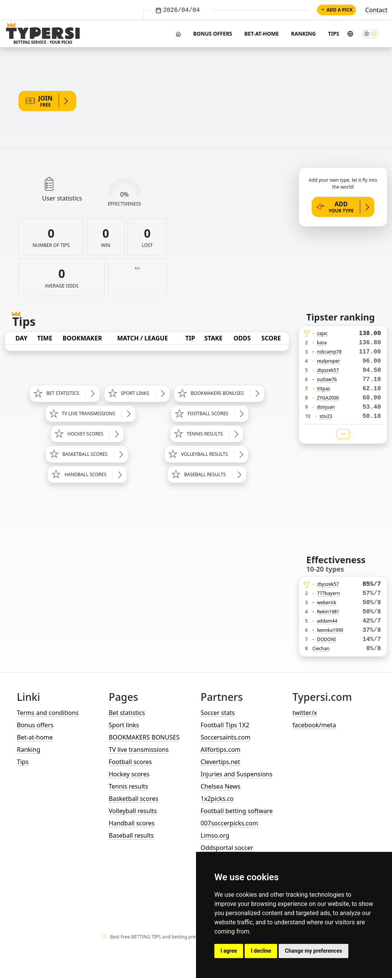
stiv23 (326, 416)
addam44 (327, 621)
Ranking (303, 33)
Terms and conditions (47, 712)
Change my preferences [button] (313, 951)
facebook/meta (314, 725)
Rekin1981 (328, 611)
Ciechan (321, 648)
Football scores (130, 762)
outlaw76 (327, 379)
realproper (328, 361)
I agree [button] (228, 951)
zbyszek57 (328, 370)
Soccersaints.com (225, 737)
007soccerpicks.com (229, 823)
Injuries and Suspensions (237, 774)
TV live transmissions (139, 749)
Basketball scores (133, 798)
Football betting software (237, 811)
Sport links (124, 725)
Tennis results (128, 786)
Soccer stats (218, 712)
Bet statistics (127, 712)
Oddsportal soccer (227, 847)
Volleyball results (133, 811)
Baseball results (131, 835)
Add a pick (336, 10)
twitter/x (304, 712)
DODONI (326, 639)
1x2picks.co (217, 798)
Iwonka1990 (330, 630)
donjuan (326, 407)
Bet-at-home (261, 33)
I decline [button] (261, 951)
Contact (376, 10)
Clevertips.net (220, 762)
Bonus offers (212, 33)
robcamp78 (329, 351)
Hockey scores (129, 774)
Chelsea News (220, 786)
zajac (322, 333)
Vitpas (323, 388)
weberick (326, 602)
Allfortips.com (220, 749)
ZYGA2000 (328, 397)
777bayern (328, 593)
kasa (322, 342)
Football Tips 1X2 (225, 725)
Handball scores (132, 823)
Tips (333, 33)
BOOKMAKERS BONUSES (144, 737)
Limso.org (215, 835)
